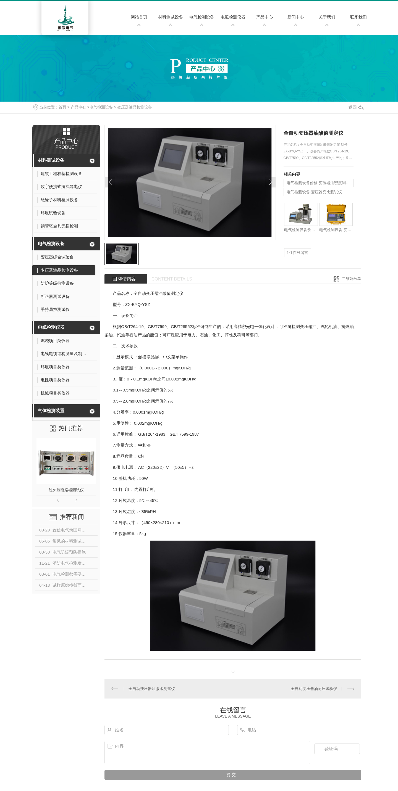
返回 (356, 107)
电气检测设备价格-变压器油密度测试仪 (320, 183)
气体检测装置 (51, 410)
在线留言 (297, 252)
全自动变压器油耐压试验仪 (314, 688)
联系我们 (358, 17)
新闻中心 (295, 17)
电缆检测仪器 (233, 17)
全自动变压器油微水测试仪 (152, 688)
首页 (62, 107)
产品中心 (264, 17)
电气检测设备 (201, 17)
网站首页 (139, 17)
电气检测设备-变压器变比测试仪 (314, 192)
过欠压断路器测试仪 (66, 490)
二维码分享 (351, 278)
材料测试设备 (170, 17)
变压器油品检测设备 (134, 107)
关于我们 (327, 17)
